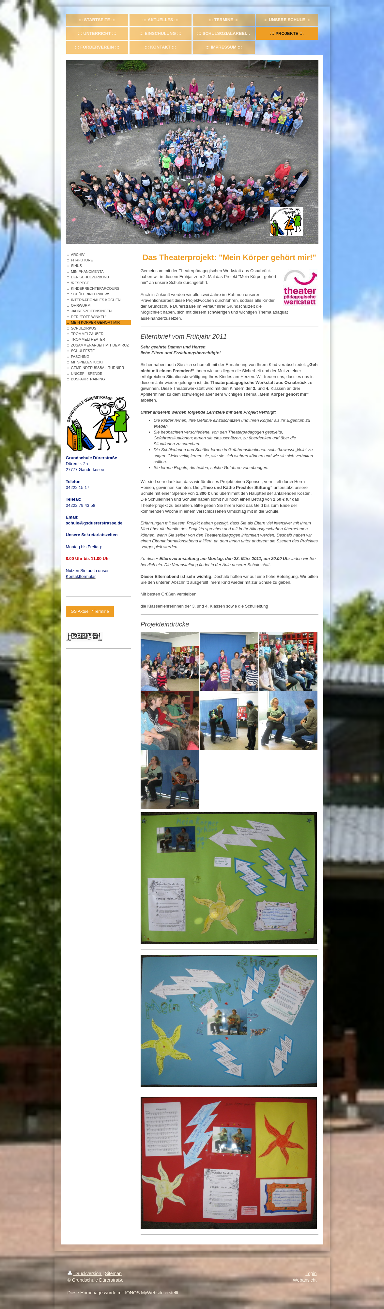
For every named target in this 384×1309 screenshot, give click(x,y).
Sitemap (113, 1273)
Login (310, 1273)
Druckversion (85, 1273)
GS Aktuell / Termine (90, 611)
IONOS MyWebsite (144, 1292)
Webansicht (305, 1280)
